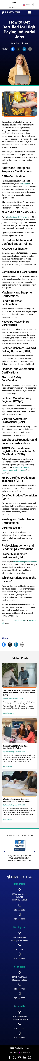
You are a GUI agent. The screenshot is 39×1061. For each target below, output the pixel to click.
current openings (19, 620)
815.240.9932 (19, 919)
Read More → (9, 713)
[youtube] (20, 1058)
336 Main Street (19, 937)
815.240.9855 (19, 998)
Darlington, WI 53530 (19, 940)
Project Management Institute (25, 562)
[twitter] (15, 1058)
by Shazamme (25, 1052)
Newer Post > (31, 626)
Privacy (27, 1048)
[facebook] (10, 1058)
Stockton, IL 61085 (19, 980)
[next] (34, 851)
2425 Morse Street (19, 1017)
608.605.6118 (19, 958)
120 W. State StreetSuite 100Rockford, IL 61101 (19, 897)
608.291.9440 (19, 1028)
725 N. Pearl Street (19, 977)
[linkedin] (25, 1058)
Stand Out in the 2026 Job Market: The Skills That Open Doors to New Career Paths (19, 692)
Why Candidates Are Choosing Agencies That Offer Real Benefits (17, 800)
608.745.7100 (19, 949)
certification (25, 184)
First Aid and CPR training (17, 217)
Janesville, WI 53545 (19, 1019)
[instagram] (30, 1058)
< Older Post (6, 626)
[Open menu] (29, 12)
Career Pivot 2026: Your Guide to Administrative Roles (16, 747)
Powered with (13, 1052)
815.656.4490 (19, 989)
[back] (5, 851)
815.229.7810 (19, 910)
